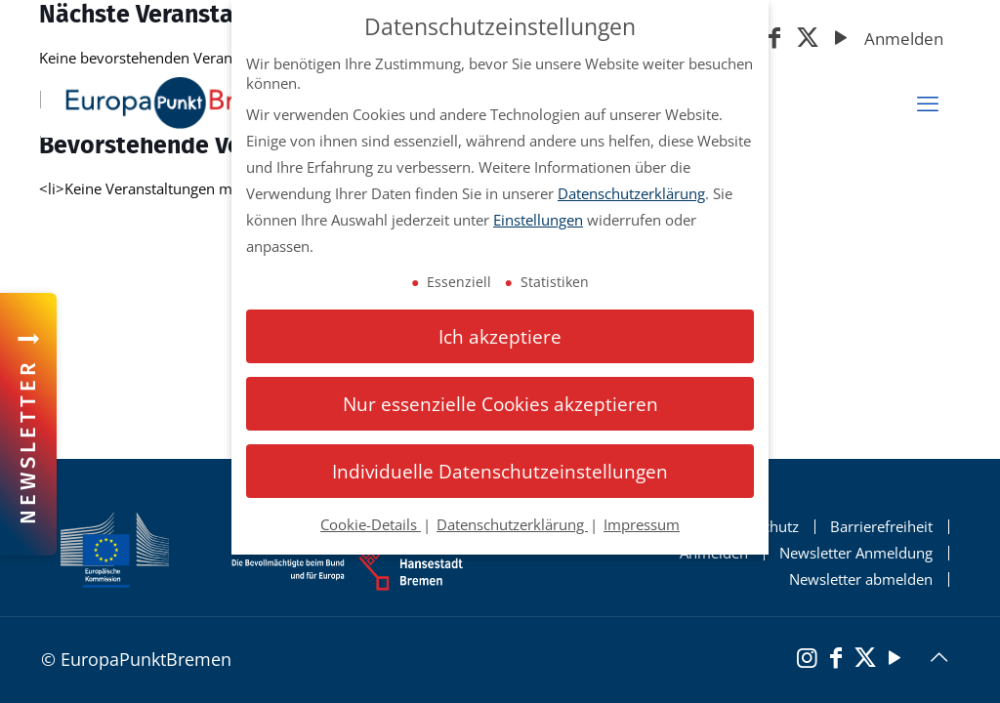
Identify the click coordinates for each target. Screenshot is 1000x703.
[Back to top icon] (938, 657)
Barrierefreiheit (881, 526)
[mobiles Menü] (927, 103)
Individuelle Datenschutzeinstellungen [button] (500, 471)
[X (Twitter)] (807, 39)
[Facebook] (774, 39)
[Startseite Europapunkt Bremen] (183, 103)
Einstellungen (538, 219)
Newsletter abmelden (861, 579)
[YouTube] (841, 39)
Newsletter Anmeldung (856, 553)
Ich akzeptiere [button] (500, 336)
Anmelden (903, 38)
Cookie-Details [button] (370, 524)
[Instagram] (806, 660)
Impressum (642, 524)
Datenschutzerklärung (631, 193)
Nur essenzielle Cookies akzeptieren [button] (500, 404)
